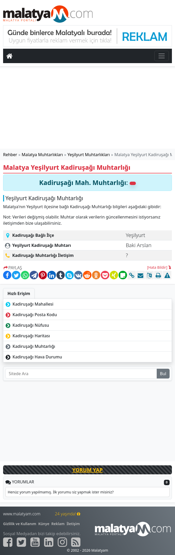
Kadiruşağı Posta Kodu (30, 314)
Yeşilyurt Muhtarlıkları (89, 154)
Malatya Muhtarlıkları (42, 154)
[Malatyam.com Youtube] (35, 542)
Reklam (57, 523)
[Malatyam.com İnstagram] (62, 542)
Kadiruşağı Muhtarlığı (29, 346)
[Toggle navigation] (161, 56)
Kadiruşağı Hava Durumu (33, 357)
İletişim (73, 523)
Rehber (10, 154)
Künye (43, 523)
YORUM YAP (87, 469)
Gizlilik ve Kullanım (19, 523)
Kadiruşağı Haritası (27, 336)
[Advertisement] (87, 108)
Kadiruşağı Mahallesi (28, 304)
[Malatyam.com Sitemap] (75, 542)
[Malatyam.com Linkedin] (48, 542)
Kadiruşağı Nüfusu (26, 325)
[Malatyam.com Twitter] (21, 542)
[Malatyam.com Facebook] (7, 542)
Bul (163, 373)
